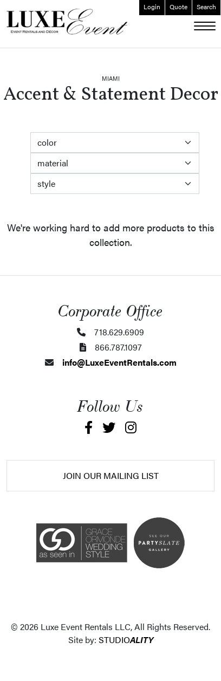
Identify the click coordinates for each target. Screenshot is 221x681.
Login (152, 6)
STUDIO (126, 639)
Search (206, 6)
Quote (178, 6)
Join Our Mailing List (111, 475)
